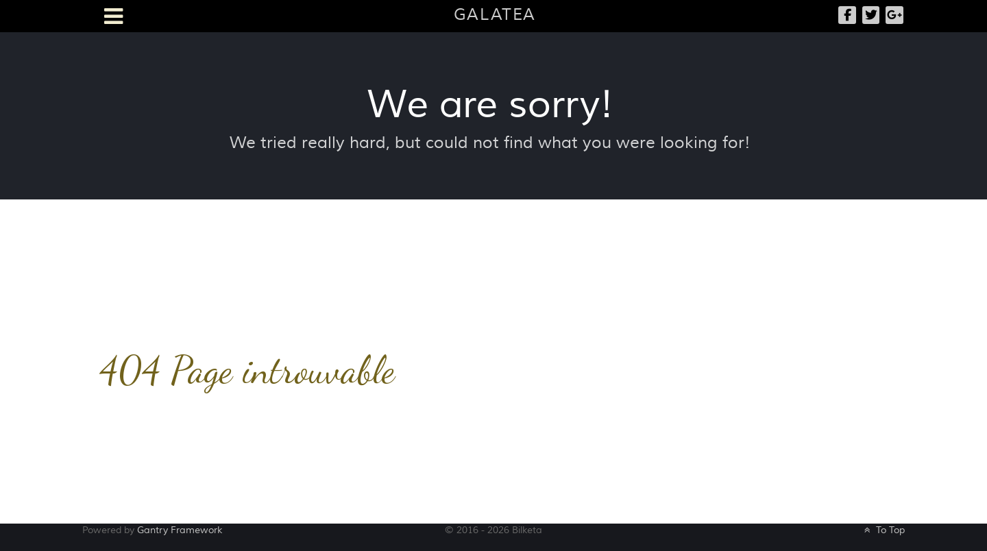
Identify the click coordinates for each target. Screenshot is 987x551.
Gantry (179, 530)
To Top (883, 530)
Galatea (495, 14)
